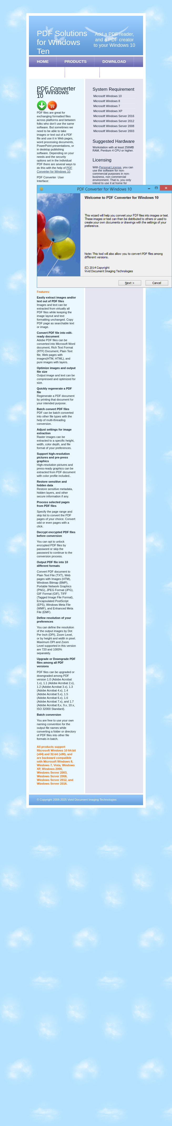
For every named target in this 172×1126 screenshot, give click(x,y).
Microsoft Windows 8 (106, 101)
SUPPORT (82, 72)
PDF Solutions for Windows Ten (62, 42)
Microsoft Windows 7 (106, 106)
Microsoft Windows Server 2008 (113, 126)
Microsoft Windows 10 (107, 96)
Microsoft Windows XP (107, 111)
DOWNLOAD (114, 61)
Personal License (110, 167)
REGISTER (47, 72)
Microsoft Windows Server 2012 (113, 121)
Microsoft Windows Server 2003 (113, 131)
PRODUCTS (75, 61)
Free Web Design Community (116, 806)
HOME (43, 61)
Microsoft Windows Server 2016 (113, 116)
